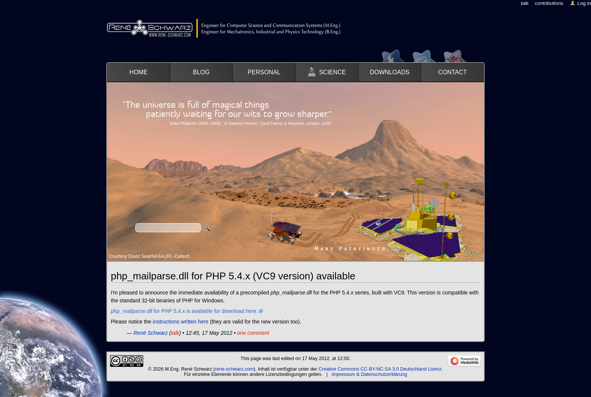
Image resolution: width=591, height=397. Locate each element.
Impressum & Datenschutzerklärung (369, 374)
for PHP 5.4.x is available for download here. (184, 311)
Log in (584, 3)
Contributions (549, 3)
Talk (525, 3)
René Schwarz (150, 333)
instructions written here (180, 322)
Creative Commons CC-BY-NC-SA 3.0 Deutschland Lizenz (379, 369)
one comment (253, 333)
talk (175, 333)
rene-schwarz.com (234, 369)
